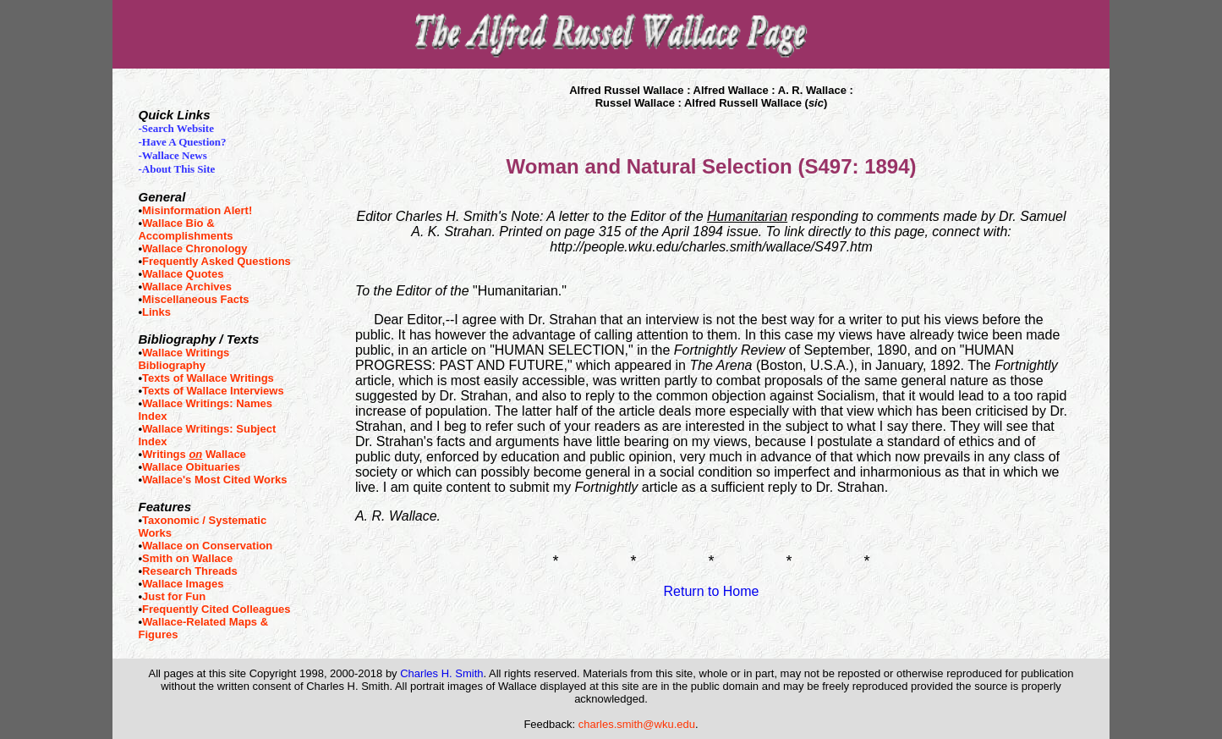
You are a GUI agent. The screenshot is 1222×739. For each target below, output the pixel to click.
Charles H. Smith (441, 673)
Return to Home (711, 591)
